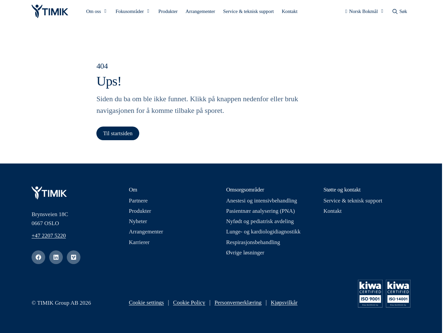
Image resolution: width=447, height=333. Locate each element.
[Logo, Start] (50, 12)
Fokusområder (130, 12)
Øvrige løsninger (245, 253)
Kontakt (289, 12)
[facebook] (38, 258)
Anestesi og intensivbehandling (261, 201)
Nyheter (138, 222)
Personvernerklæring (238, 304)
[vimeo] (73, 258)
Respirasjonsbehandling (253, 243)
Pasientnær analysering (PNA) (260, 212)
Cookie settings (146, 304)
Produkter (168, 12)
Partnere (138, 201)
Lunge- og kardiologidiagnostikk (263, 233)
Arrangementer (200, 12)
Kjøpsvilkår (284, 304)
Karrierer (139, 243)
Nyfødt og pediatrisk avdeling (260, 222)
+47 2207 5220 (49, 237)
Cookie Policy (189, 304)
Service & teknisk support (248, 12)
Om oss (93, 12)
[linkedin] (56, 258)
